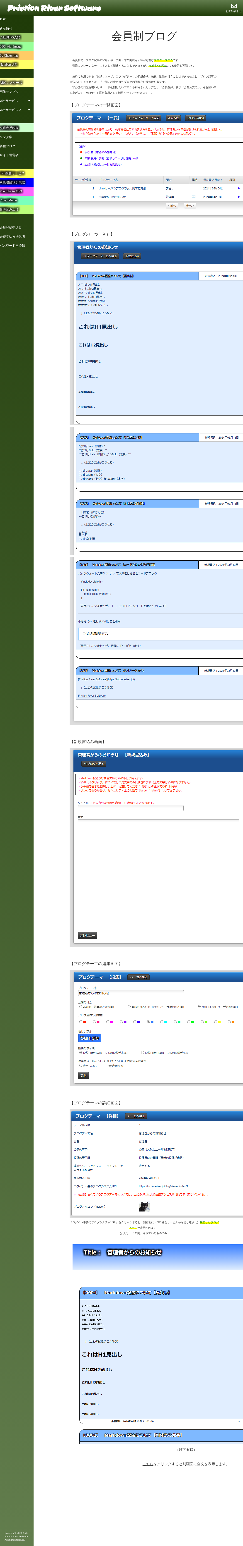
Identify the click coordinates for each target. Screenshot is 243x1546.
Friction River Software (53, 8)
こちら (148, 1464)
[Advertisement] (115, 1511)
